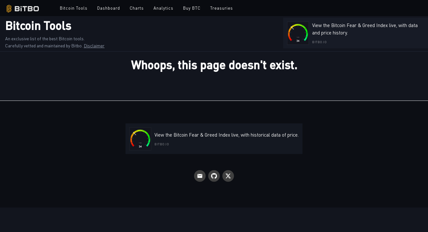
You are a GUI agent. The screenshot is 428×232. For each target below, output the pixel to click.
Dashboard (108, 8)
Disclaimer (94, 45)
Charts (137, 8)
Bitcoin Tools (74, 8)
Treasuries (221, 8)
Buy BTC (191, 8)
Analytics (163, 8)
